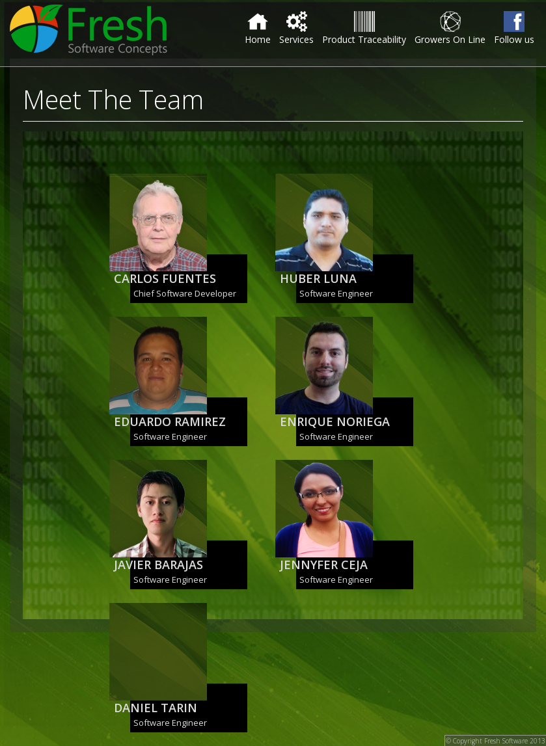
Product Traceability (364, 28)
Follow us (514, 28)
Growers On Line (450, 28)
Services (296, 28)
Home (258, 28)
